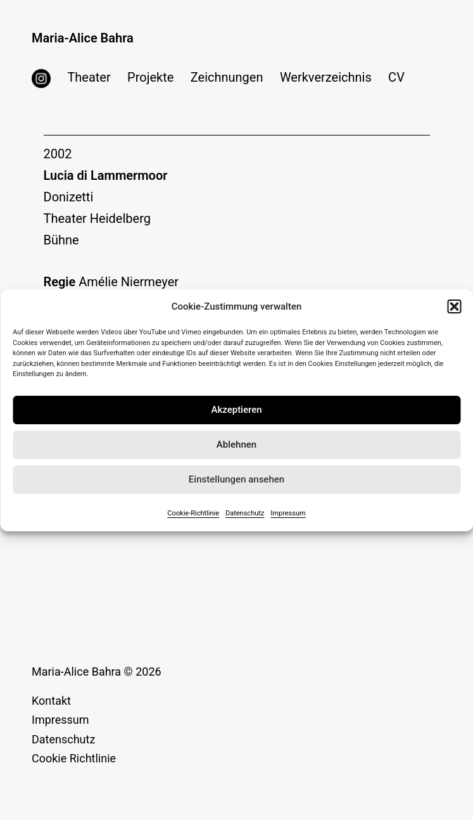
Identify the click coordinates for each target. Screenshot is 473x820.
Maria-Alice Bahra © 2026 (96, 671)
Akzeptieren (236, 409)
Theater (88, 77)
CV (396, 77)
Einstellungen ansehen (236, 479)
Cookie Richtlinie (74, 758)
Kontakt (51, 700)
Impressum (287, 513)
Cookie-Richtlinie (193, 513)
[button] (454, 306)
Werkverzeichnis (326, 77)
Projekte (150, 77)
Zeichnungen (227, 77)
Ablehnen (236, 444)
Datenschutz (244, 513)
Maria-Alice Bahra (83, 38)
